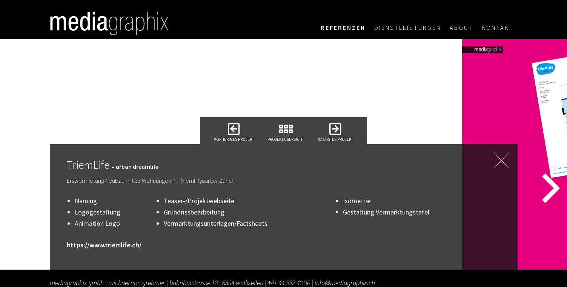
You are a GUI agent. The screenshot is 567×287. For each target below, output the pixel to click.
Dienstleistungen (407, 27)
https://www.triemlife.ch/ (104, 245)
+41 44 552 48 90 (289, 282)
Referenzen (343, 27)
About (461, 27)
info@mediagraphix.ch (345, 282)
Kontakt (498, 27)
